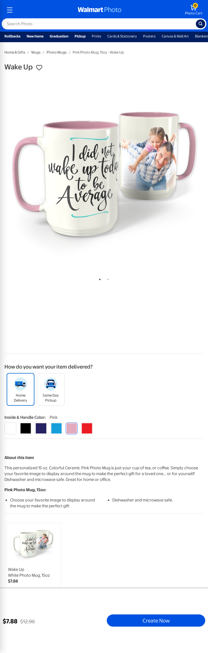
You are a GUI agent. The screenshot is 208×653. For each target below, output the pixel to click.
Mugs (35, 52)
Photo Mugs (57, 52)
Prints (96, 36)
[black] (26, 428)
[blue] (41, 428)
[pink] (72, 428)
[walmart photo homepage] (99, 10)
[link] (33, 563)
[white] (10, 428)
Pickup (80, 36)
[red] (87, 428)
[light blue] (56, 428)
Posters (149, 36)
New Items (35, 36)
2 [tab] (107, 278)
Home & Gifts (14, 52)
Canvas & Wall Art (175, 36)
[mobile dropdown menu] (10, 10)
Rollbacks (12, 36)
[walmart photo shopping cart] (194, 10)
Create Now (156, 620)
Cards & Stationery (122, 36)
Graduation (59, 36)
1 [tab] (99, 278)
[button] (39, 67)
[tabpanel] (104, 174)
